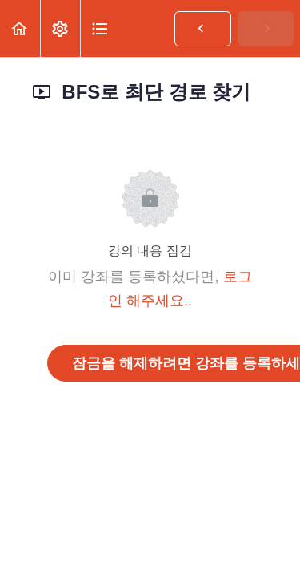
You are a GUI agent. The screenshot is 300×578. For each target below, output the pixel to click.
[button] (20, 28)
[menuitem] (60, 28)
